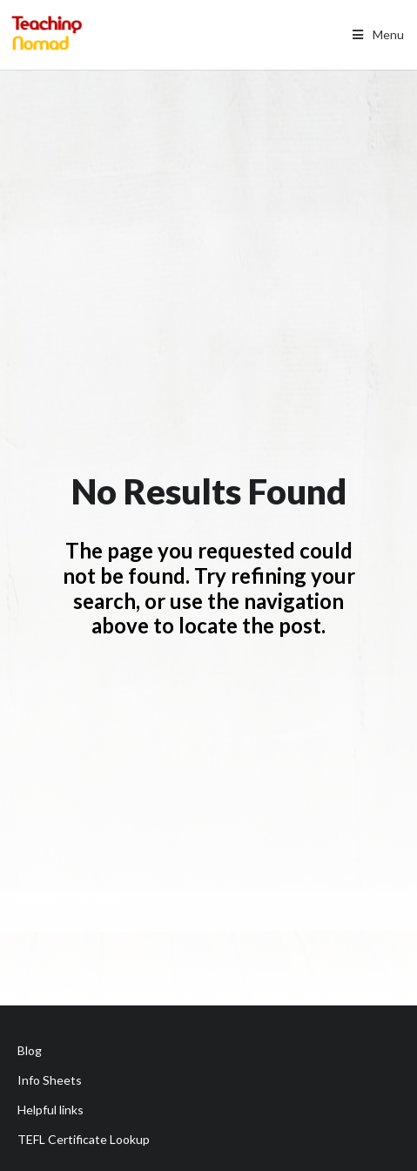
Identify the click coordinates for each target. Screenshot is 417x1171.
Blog (29, 1050)
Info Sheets (49, 1080)
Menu (376, 34)
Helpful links (50, 1109)
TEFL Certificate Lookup (83, 1139)
